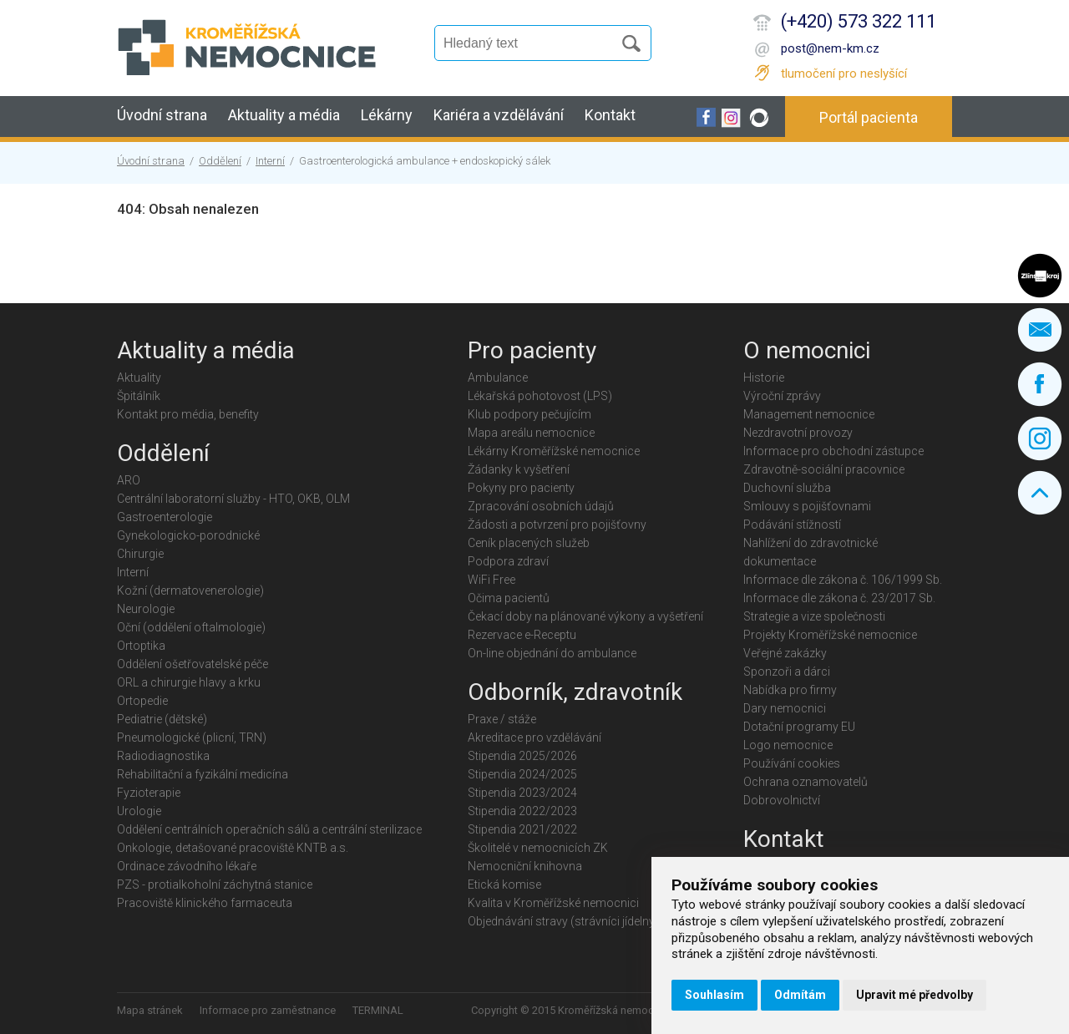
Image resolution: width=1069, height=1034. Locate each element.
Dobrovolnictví (781, 800)
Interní (270, 161)
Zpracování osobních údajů (541, 506)
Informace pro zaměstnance (268, 1010)
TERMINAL (377, 1010)
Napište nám (1040, 330)
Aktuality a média (284, 115)
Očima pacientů (509, 598)
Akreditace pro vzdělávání (534, 737)
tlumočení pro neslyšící (844, 73)
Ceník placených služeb (529, 543)
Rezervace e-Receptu (522, 634)
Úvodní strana (162, 115)
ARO (128, 480)
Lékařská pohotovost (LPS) (540, 396)
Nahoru (1040, 493)
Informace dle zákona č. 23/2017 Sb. (839, 598)
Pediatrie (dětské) (162, 719)
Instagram (1040, 438)
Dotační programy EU (799, 726)
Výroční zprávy (782, 396)
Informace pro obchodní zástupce (833, 451)
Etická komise (504, 884)
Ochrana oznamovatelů (805, 781)
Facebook (1040, 384)
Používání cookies (791, 763)
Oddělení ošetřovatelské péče (192, 664)
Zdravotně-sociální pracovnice (823, 469)
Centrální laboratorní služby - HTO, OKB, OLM (233, 498)
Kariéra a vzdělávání (498, 115)
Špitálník (138, 396)
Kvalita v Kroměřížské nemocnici (553, 903)
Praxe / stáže (502, 719)
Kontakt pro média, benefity (188, 414)
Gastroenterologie (164, 517)
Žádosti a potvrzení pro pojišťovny (557, 524)
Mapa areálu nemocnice (531, 432)
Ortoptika (141, 645)
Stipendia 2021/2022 (522, 829)
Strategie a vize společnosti (814, 616)
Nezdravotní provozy (798, 432)
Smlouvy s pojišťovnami (807, 506)
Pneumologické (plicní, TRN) (191, 737)
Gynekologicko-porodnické (188, 535)
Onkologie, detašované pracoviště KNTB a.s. (232, 847)
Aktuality (139, 377)
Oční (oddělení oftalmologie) (191, 627)
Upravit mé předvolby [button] (914, 994)
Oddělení (220, 161)
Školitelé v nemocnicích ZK (538, 847)
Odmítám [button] (800, 994)
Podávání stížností (792, 524)
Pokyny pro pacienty (521, 487)
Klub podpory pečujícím (529, 414)
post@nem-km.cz (830, 48)
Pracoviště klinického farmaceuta (204, 903)
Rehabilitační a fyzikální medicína (202, 774)
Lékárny (387, 115)
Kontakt (610, 115)
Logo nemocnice (788, 745)
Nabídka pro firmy (790, 690)
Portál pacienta (868, 117)
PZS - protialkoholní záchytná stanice (214, 884)
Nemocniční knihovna (525, 866)
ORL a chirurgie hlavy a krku (189, 682)
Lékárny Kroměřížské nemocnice (554, 451)
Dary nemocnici (784, 708)
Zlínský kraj (1040, 276)
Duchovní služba (787, 487)
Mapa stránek (150, 1010)
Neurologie (146, 609)
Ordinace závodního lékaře (186, 866)
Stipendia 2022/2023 (522, 811)
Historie (763, 377)
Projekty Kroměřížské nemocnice (830, 634)
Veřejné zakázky (785, 653)
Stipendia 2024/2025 (522, 774)
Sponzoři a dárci (786, 671)
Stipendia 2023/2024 (522, 792)
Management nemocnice (808, 414)
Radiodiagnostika (163, 756)
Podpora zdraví (508, 561)
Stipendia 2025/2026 (522, 756)
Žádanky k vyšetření (519, 469)
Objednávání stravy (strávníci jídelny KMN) (577, 921)
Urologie (139, 811)
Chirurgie (140, 553)
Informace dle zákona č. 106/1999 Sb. (842, 579)
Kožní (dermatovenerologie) (190, 590)
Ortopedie (142, 700)
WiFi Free (491, 579)
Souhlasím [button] (714, 994)
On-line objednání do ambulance (552, 653)
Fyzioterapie (148, 792)
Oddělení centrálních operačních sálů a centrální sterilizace (269, 829)
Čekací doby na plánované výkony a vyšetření (585, 616)
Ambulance (498, 377)
